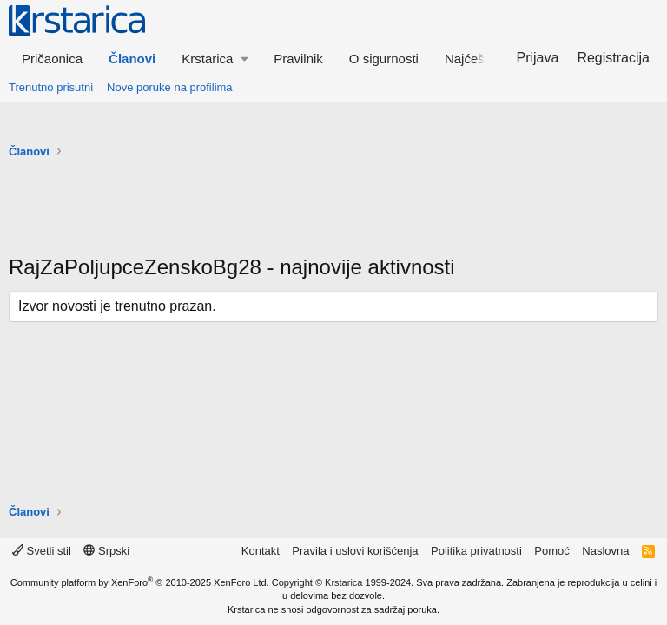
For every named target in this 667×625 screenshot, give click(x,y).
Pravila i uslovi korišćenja (355, 550)
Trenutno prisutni (51, 87)
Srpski (106, 550)
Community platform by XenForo (139, 582)
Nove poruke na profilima (170, 87)
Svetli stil (41, 550)
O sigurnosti (384, 58)
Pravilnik (298, 58)
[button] (214, 59)
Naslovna (605, 550)
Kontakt (260, 550)
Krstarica (343, 582)
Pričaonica (52, 58)
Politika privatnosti (476, 550)
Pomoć (551, 550)
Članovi (132, 58)
